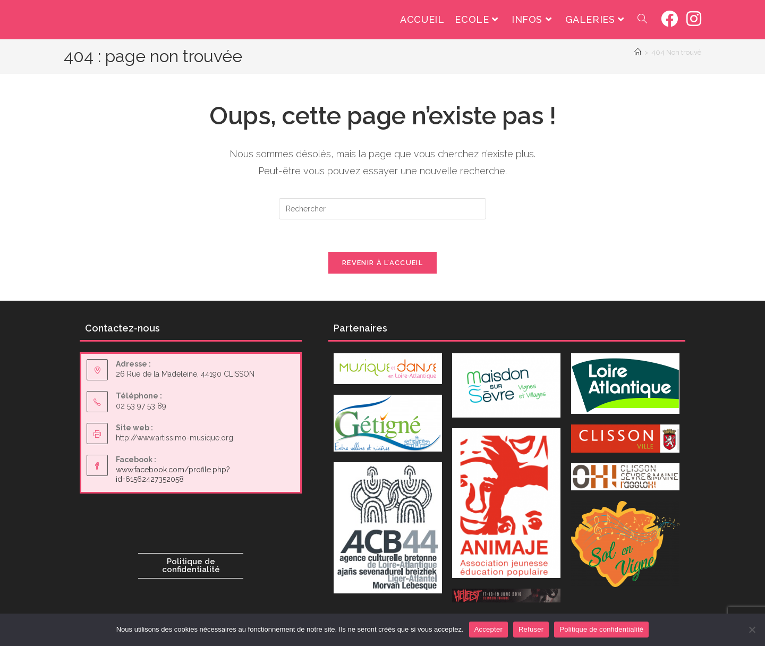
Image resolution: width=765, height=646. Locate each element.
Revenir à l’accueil (382, 263)
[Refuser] (751, 629)
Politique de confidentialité (191, 565)
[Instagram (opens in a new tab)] (694, 19)
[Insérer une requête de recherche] (382, 208)
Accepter (488, 629)
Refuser (530, 629)
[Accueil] (637, 52)
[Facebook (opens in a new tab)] (669, 19)
